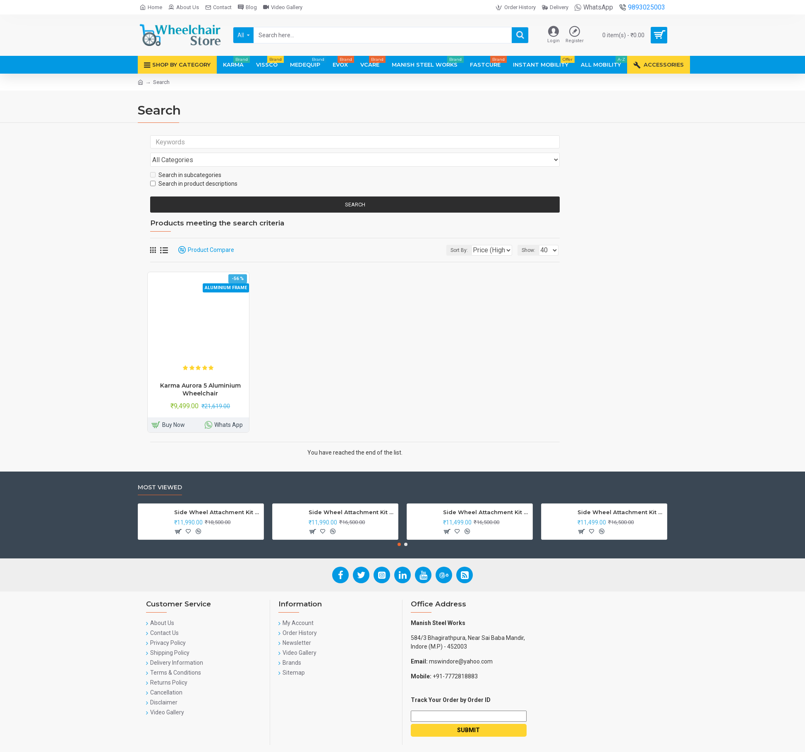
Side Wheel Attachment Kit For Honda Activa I (620, 496)
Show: (531, 234)
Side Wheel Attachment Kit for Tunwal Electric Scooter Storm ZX (486, 496)
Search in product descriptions (193, 168)
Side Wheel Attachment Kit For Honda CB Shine (217, 496)
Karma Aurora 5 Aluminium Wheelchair (200, 373)
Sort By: (453, 234)
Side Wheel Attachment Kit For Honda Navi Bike (352, 496)
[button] (399, 528)
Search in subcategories (185, 159)
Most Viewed (160, 471)
